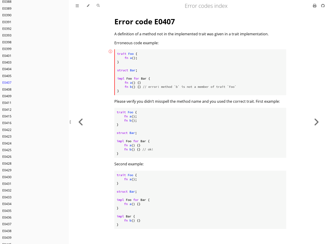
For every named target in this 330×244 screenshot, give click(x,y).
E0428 (6, 163)
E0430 (6, 177)
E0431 (6, 183)
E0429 (6, 170)
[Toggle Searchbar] (98, 5)
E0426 (6, 156)
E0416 (6, 123)
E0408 (6, 89)
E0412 (6, 109)
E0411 (6, 102)
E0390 (6, 15)
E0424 (6, 143)
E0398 (6, 42)
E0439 (6, 237)
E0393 (6, 35)
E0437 (6, 224)
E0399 (6, 49)
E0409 (6, 96)
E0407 (6, 82)
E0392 (6, 28)
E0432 (6, 190)
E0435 (6, 210)
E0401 (6, 55)
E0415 (6, 116)
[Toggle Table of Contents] (77, 5)
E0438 (6, 231)
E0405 (6, 76)
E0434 (6, 204)
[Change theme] (88, 5)
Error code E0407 (144, 21)
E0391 (6, 22)
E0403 (6, 62)
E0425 (6, 150)
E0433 (6, 197)
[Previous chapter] (81, 122)
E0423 (6, 136)
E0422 (6, 130)
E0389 (6, 8)
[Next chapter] (316, 122)
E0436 (6, 217)
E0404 (6, 69)
